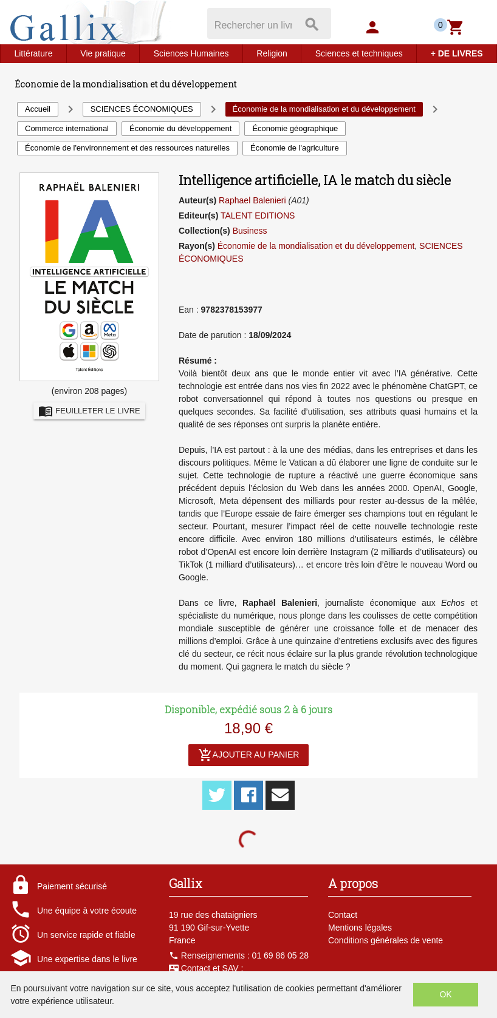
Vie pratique (102, 53)
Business (250, 231)
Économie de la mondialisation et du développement (316, 246)
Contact (342, 915)
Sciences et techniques (359, 53)
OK (445, 994)
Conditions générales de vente (385, 940)
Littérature (33, 53)
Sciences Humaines (191, 53)
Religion (271, 53)
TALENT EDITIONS (258, 215)
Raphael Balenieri (252, 200)
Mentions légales (360, 927)
